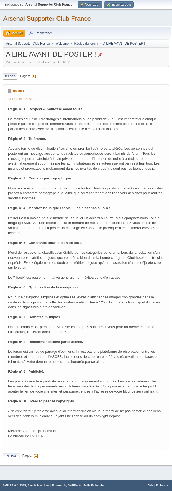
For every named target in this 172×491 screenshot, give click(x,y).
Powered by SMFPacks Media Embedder (78, 485)
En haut (11, 456)
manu (18, 90)
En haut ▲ (162, 485)
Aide (150, 485)
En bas (10, 76)
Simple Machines (38, 485)
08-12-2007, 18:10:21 (21, 98)
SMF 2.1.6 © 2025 (14, 485)
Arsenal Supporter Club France (47, 18)
